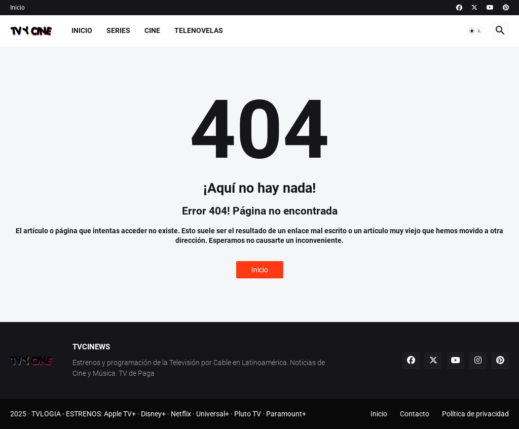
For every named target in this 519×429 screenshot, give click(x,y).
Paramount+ (286, 414)
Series (118, 30)
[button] (475, 31)
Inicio (17, 7)
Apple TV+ (120, 414)
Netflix (181, 414)
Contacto (414, 414)
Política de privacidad (475, 414)
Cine (152, 30)
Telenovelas (198, 30)
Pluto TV (247, 414)
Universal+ (212, 414)
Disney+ (153, 414)
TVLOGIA (46, 414)
